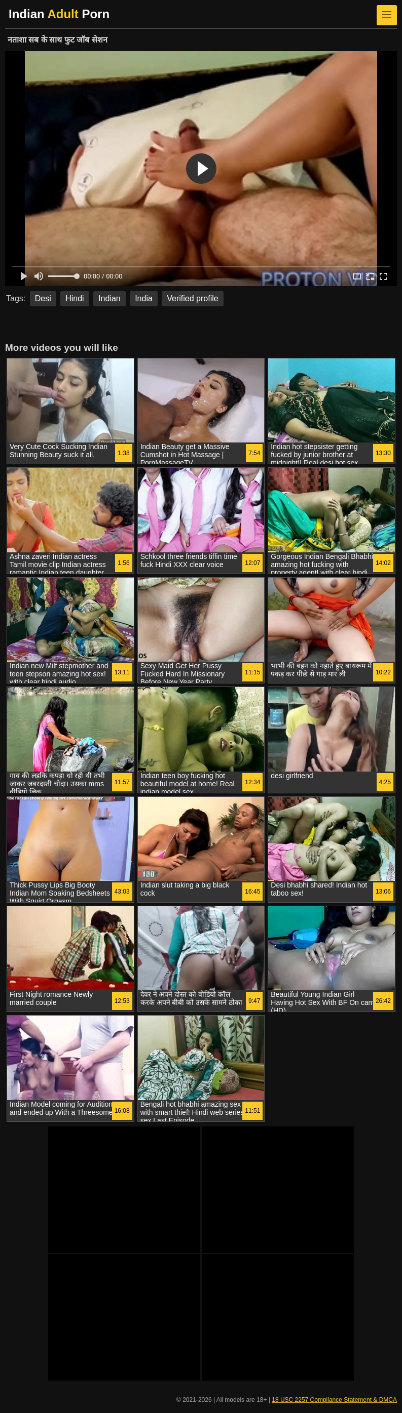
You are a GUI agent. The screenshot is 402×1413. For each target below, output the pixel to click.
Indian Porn (59, 14)
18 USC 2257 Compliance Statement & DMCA (334, 1399)
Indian (109, 298)
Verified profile (192, 298)
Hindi (74, 298)
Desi (43, 298)
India (144, 298)
